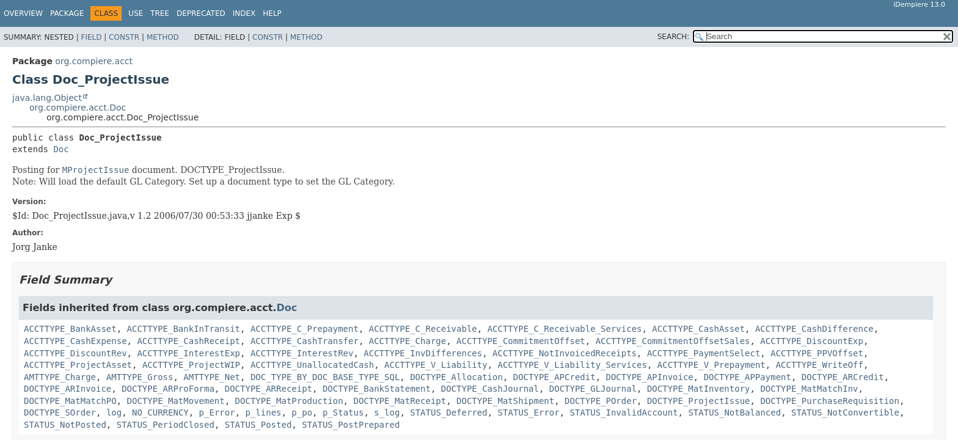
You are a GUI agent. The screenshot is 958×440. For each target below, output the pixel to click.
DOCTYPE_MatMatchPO (70, 401)
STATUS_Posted (258, 425)
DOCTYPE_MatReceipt (399, 401)
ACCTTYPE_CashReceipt (188, 341)
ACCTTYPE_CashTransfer (304, 341)
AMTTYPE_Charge (60, 377)
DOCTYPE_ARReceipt (268, 389)
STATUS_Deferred (448, 412)
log (114, 412)
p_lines (263, 412)
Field (91, 37)
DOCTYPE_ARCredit (843, 377)
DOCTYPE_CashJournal (490, 389)
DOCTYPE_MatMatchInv (809, 389)
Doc (60, 149)
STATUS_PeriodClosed (165, 425)
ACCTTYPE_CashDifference (814, 329)
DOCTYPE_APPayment (747, 377)
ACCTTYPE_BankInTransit (183, 329)
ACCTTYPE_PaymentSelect (703, 353)
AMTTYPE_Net (211, 377)
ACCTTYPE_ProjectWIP (191, 365)
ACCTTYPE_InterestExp (188, 353)
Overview (23, 13)
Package (67, 13)
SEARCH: (673, 36)
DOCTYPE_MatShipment (505, 401)
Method (163, 37)
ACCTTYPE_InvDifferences (423, 353)
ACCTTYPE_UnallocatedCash (312, 365)
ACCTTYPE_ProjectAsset (78, 365)
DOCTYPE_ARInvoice (67, 389)
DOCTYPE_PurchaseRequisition (829, 401)
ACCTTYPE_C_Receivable (423, 329)
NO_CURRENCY (160, 412)
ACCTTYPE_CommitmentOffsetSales (673, 341)
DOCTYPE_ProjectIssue (698, 401)
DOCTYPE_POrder (601, 401)
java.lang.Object (47, 98)
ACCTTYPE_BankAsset (70, 329)
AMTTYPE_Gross (140, 377)
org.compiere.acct (94, 61)
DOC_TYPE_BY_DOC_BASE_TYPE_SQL (325, 377)
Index (244, 13)
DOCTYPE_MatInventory (698, 389)
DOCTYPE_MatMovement (176, 401)
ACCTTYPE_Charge (407, 341)
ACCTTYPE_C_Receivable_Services (565, 329)
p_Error (217, 412)
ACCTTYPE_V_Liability (436, 365)
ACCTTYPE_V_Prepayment (711, 365)
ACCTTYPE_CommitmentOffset (520, 341)
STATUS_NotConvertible (845, 412)
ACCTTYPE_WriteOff (819, 365)
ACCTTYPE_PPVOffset (816, 353)
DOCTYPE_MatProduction (289, 401)
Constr (124, 37)
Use (135, 13)
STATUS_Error (529, 412)
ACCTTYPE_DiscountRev (75, 353)
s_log (387, 412)
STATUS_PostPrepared (351, 425)
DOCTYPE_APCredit (554, 377)
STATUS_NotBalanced (734, 412)
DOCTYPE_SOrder (60, 412)
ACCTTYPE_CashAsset (698, 329)
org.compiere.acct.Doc (77, 107)
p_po (301, 412)
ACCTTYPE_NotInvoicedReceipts (564, 353)
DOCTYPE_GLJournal (593, 389)
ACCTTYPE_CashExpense (75, 341)
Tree (159, 13)
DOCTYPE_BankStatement (377, 389)
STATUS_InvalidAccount (624, 412)
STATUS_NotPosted (65, 425)
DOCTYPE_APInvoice (649, 377)
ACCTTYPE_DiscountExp (811, 341)
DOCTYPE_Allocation (456, 377)
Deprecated (201, 13)
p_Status (343, 412)
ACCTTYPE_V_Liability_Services (571, 365)
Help (272, 13)
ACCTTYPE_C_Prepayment (304, 329)
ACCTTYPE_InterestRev (302, 353)
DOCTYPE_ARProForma (168, 389)
